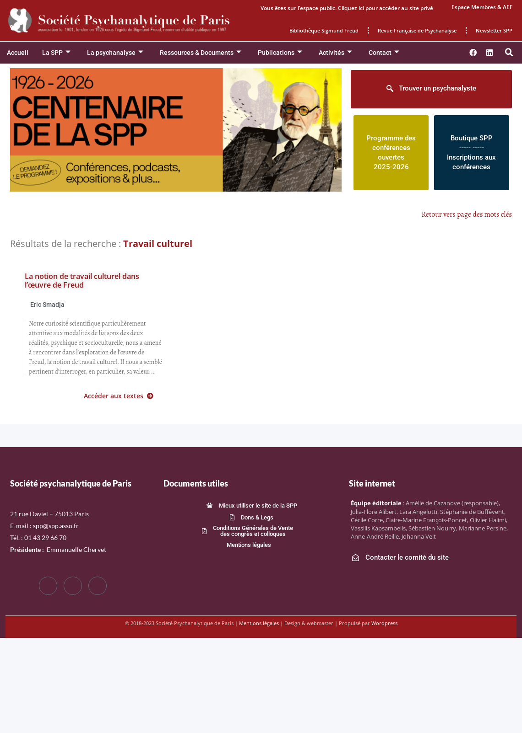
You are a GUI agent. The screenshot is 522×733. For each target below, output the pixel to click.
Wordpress (384, 623)
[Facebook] (48, 586)
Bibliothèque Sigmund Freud (324, 30)
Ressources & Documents (200, 53)
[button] (509, 52)
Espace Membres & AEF (481, 7)
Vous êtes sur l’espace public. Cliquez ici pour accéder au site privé (347, 8)
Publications (280, 53)
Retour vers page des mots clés (467, 214)
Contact (384, 53)
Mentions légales (259, 623)
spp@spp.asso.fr (56, 526)
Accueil (17, 52)
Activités (335, 53)
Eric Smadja (47, 304)
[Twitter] (73, 586)
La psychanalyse (115, 53)
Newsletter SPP (494, 30)
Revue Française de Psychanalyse (417, 30)
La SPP (56, 53)
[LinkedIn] (97, 586)
